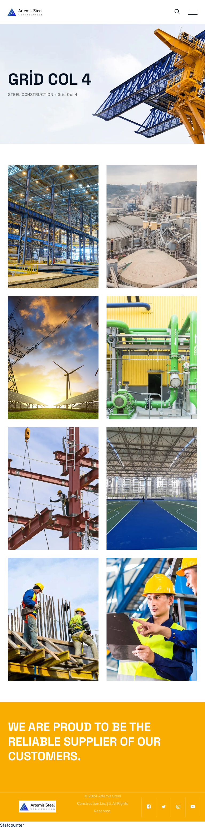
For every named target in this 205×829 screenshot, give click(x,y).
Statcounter (12, 825)
